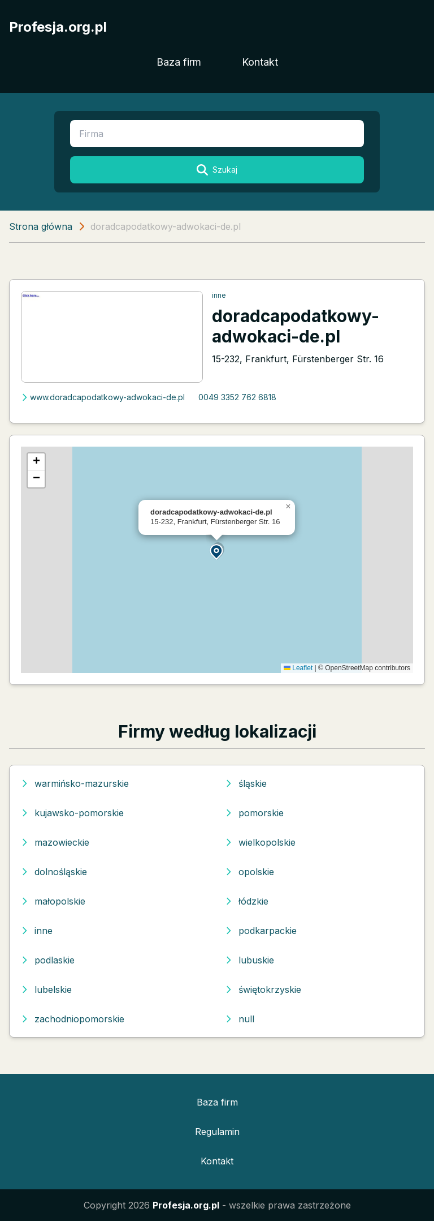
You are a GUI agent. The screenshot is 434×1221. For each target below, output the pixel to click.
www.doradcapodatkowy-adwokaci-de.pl (103, 397)
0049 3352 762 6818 (237, 397)
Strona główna (40, 226)
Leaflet (298, 668)
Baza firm (179, 62)
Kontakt (260, 62)
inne (219, 295)
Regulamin (217, 1131)
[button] (217, 551)
